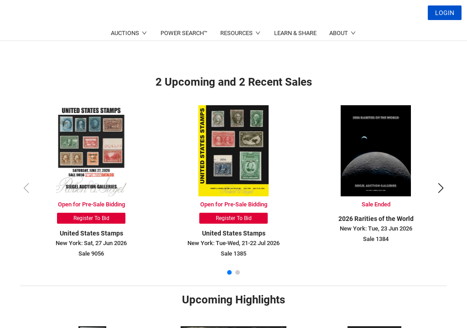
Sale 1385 (233, 253)
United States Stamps (91, 233)
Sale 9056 (91, 253)
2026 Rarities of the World (376, 218)
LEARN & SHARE (295, 54)
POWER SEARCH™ (184, 54)
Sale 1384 (376, 239)
